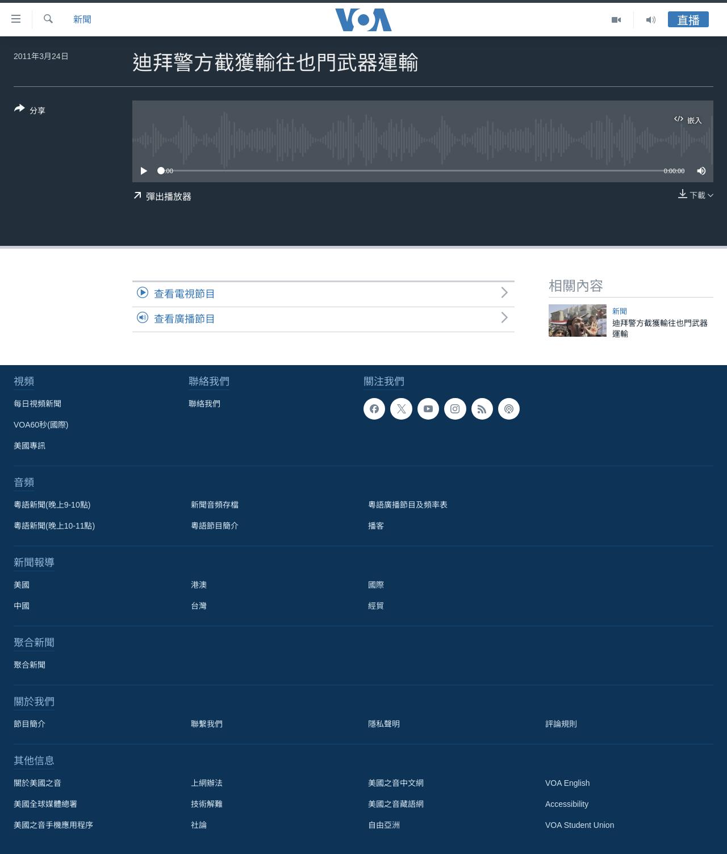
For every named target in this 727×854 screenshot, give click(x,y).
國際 (376, 584)
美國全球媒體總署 (45, 804)
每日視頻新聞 (37, 403)
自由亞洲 (384, 825)
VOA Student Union (579, 825)
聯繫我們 (207, 724)
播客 (376, 525)
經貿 (376, 605)
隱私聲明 (384, 724)
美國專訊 (29, 445)
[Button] (29, 112)
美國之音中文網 (396, 783)
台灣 (199, 605)
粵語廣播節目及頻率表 (408, 504)
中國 (22, 605)
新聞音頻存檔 (215, 504)
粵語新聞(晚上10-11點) (54, 525)
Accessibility (566, 804)
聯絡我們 (204, 403)
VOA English (567, 783)
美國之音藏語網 (396, 804)
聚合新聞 (29, 664)
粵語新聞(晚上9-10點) (52, 504)
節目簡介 (29, 724)
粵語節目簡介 (215, 525)
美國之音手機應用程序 (53, 825)
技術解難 (207, 804)
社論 (199, 825)
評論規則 (561, 724)
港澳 (199, 584)
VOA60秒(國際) (41, 424)
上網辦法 (207, 783)
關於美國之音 (37, 783)
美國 (22, 584)
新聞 (82, 19)
